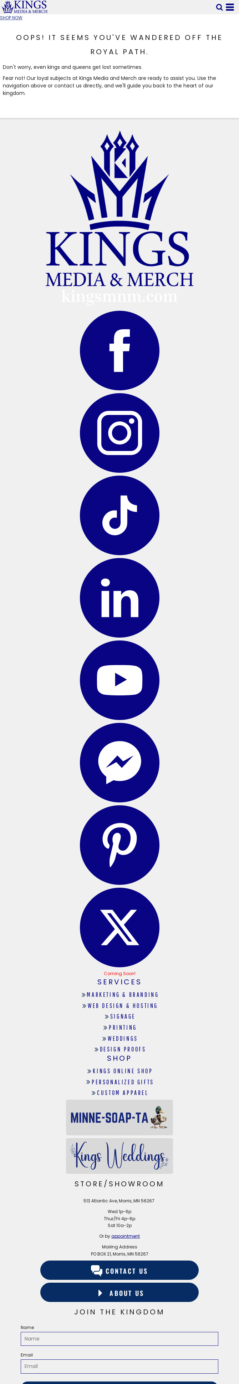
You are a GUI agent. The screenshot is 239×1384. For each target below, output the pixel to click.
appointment (125, 1236)
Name (27, 1327)
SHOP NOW (11, 18)
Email (27, 1355)
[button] (219, 7)
